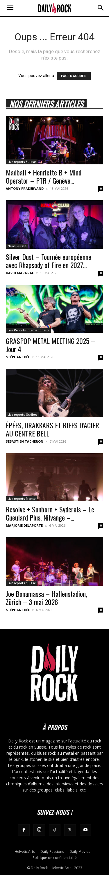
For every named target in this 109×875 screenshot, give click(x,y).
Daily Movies (79, 851)
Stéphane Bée (18, 357)
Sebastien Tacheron (24, 441)
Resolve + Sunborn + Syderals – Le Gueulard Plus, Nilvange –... (50, 513)
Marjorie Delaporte (24, 525)
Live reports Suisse (22, 162)
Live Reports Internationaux (28, 330)
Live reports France (21, 499)
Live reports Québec (22, 415)
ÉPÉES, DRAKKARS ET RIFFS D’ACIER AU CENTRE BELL (52, 429)
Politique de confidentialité (55, 857)
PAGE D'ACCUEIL (73, 76)
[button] (10, 8)
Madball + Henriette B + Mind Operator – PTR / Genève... (43, 176)
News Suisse (17, 246)
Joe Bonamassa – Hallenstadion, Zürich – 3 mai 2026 (46, 597)
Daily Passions (52, 851)
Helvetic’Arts (25, 851)
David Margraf (20, 273)
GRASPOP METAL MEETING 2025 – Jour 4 (50, 344)
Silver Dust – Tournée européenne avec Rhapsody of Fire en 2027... (48, 260)
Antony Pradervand (25, 188)
